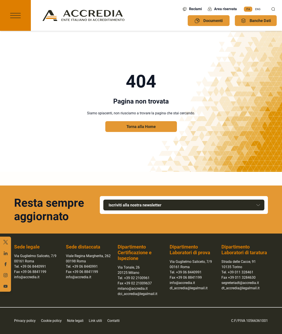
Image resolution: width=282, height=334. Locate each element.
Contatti (113, 321)
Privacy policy (25, 321)
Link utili (95, 321)
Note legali (75, 321)
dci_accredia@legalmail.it (137, 294)
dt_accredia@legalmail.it (240, 288)
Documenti (209, 20)
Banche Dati (256, 20)
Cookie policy (51, 321)
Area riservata (222, 9)
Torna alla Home (141, 126)
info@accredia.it (26, 277)
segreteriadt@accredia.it (240, 283)
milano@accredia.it (133, 288)
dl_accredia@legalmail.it (189, 288)
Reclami (192, 9)
